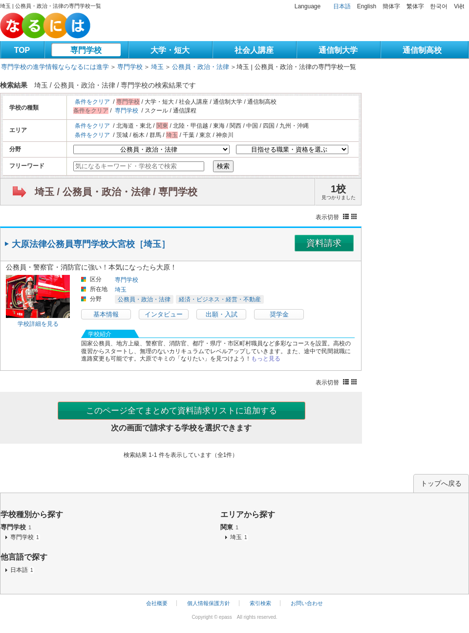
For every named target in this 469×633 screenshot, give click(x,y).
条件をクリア (92, 101)
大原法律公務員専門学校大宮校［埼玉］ (91, 244)
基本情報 (106, 314)
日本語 (342, 6)
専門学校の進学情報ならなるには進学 (55, 66)
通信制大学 (338, 50)
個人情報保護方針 (208, 603)
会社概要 (157, 603)
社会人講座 (254, 50)
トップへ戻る (441, 483)
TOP (22, 50)
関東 (229, 527)
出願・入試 (221, 314)
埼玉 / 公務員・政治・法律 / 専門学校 (116, 191)
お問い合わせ (307, 603)
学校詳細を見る (38, 323)
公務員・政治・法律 (200, 66)
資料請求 (323, 243)
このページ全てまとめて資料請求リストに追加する (181, 410)
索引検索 (260, 603)
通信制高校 (422, 50)
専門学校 (86, 50)
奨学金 (279, 314)
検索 (223, 166)
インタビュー (164, 314)
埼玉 (157, 66)
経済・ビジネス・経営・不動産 (220, 299)
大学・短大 (170, 50)
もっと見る (265, 358)
